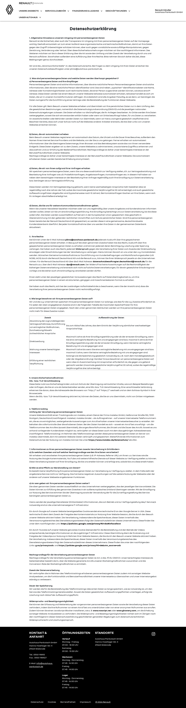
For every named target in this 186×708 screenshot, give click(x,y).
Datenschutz (37, 702)
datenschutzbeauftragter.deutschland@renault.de (119, 261)
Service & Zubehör (55, 10)
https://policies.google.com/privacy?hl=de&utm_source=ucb (90, 545)
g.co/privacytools (44, 545)
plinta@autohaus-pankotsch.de (81, 239)
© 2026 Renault (103, 702)
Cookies (52, 702)
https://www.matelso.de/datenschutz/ (108, 440)
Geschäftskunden (116, 10)
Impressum (85, 702)
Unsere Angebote (29, 10)
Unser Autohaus (28, 17)
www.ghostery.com (126, 610)
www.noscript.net (102, 610)
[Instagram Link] (153, 634)
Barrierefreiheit (67, 702)
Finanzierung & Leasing (85, 10)
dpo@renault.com (75, 264)
